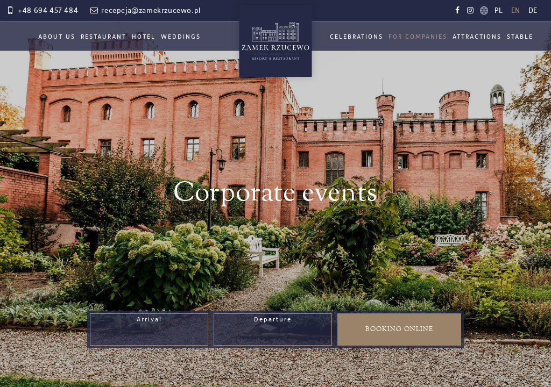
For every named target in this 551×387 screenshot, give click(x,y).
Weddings (181, 37)
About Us (56, 37)
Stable (520, 37)
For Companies (417, 37)
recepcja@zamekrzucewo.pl (145, 11)
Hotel (144, 37)
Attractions (477, 37)
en (515, 11)
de (533, 11)
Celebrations (356, 37)
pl (499, 11)
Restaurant (103, 37)
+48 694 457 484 (41, 11)
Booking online (399, 329)
